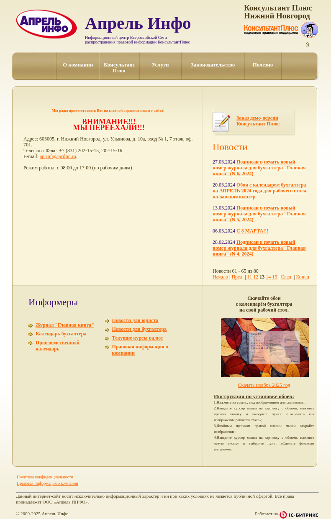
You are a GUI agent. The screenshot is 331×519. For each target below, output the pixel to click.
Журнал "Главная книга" (65, 325)
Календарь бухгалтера (61, 334)
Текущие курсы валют (137, 338)
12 (255, 277)
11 (249, 277)
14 (268, 277)
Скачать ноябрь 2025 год (264, 385)
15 (274, 277)
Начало (220, 277)
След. (287, 277)
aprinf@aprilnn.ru (58, 156)
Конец (302, 277)
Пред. (237, 277)
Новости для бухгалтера (139, 329)
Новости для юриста (135, 320)
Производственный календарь (58, 346)
